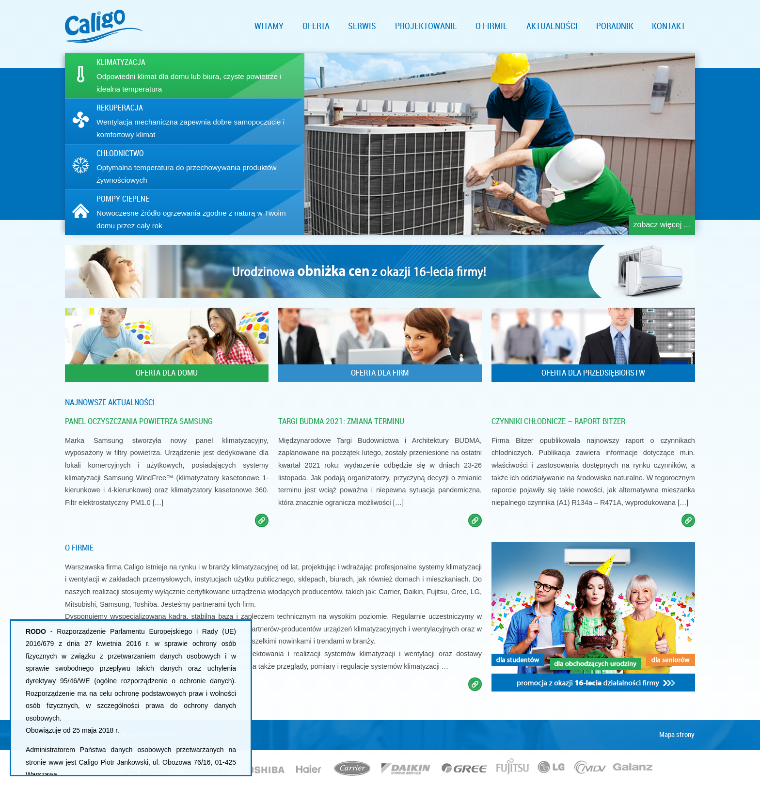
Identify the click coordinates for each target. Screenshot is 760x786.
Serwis (362, 26)
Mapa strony (677, 734)
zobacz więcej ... (661, 224)
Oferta (316, 26)
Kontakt (668, 26)
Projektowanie (426, 26)
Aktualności (552, 26)
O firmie (491, 26)
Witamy (269, 26)
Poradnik (614, 26)
